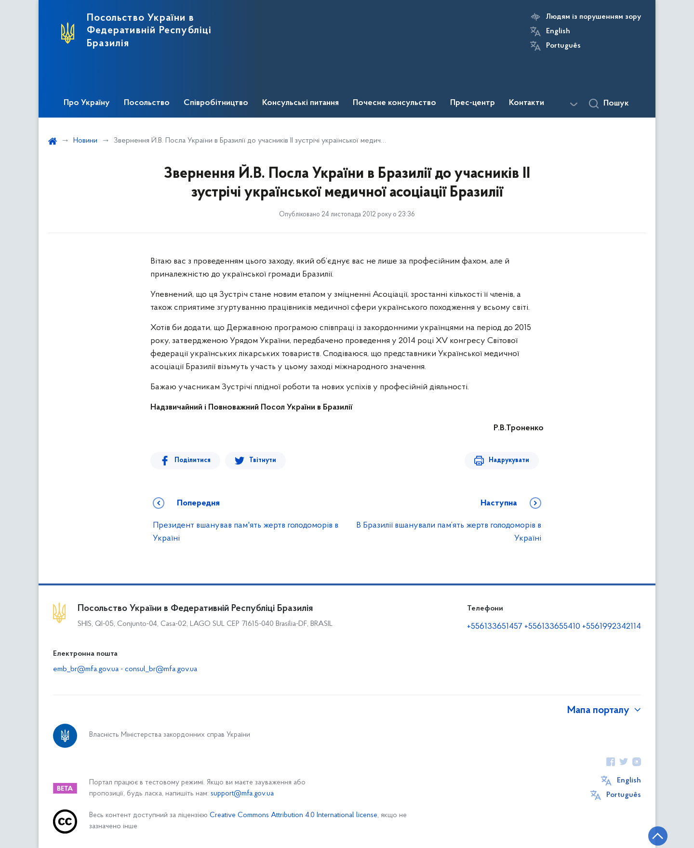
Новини (85, 141)
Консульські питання (300, 103)
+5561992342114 (611, 626)
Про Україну (87, 103)
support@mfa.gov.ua (242, 793)
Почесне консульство (394, 103)
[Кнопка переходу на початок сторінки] (657, 836)
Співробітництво (216, 103)
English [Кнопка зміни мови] (558, 31)
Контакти (526, 103)
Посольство (147, 103)
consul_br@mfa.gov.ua (161, 669)
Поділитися (192, 460)
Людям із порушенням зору (593, 17)
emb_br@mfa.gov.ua (86, 669)
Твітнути (262, 460)
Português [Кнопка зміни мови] (563, 46)
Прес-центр (472, 103)
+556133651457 (494, 626)
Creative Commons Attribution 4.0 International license (293, 815)
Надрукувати (509, 460)
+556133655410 (552, 626)
